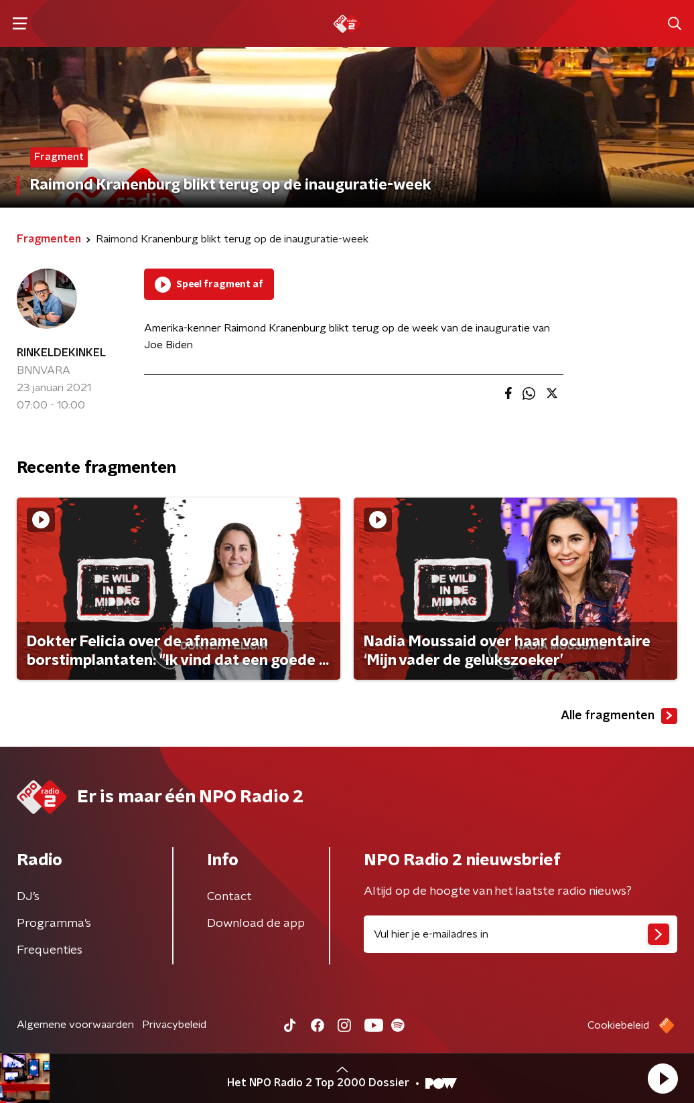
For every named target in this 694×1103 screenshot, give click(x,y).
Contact (229, 897)
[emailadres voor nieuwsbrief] (520, 934)
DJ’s (28, 897)
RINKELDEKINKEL (61, 353)
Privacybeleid (174, 1024)
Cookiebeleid (618, 1025)
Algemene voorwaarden (75, 1024)
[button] (662, 1078)
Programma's (54, 923)
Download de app (256, 923)
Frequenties (49, 950)
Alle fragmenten (619, 716)
